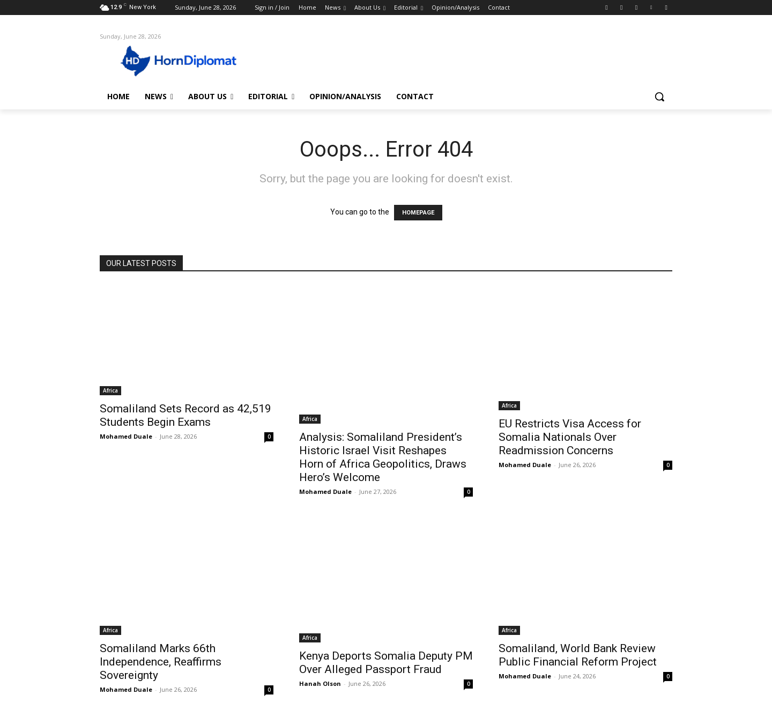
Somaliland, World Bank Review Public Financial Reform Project (578, 655)
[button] (659, 96)
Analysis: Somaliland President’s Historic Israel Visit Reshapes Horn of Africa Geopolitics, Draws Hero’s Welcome (382, 457)
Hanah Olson (320, 683)
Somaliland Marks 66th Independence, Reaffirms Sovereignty (160, 662)
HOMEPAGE (418, 212)
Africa (110, 390)
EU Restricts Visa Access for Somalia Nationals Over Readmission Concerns (570, 437)
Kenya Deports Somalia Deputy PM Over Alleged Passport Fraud (386, 662)
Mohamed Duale (126, 436)
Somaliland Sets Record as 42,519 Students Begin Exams (185, 415)
